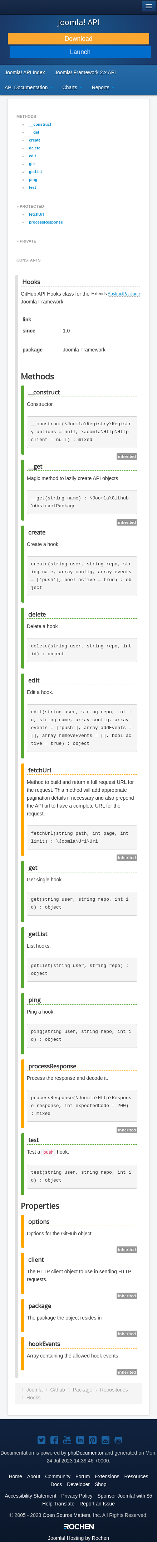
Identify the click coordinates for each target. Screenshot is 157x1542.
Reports (103, 87)
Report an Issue (97, 1504)
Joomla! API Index (25, 72)
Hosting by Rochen (78, 1538)
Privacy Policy (76, 1496)
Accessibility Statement (30, 1496)
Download (79, 38)
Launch (80, 52)
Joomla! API (78, 21)
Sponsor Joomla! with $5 (124, 1496)
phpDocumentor (86, 1453)
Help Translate (58, 1504)
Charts (72, 87)
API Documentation (29, 87)
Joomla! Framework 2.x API (85, 72)
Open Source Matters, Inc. (72, 1515)
